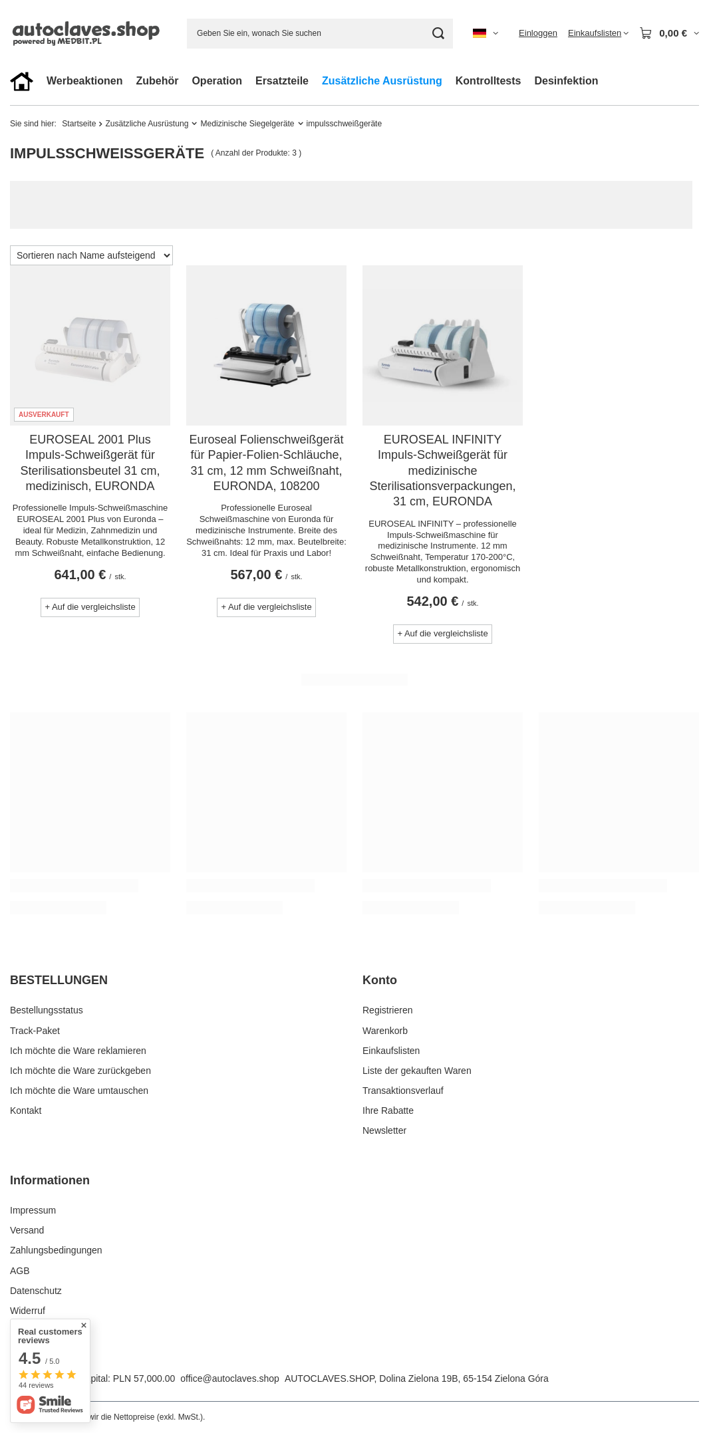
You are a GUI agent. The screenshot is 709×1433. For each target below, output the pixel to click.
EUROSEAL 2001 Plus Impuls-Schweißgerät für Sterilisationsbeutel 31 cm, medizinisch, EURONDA (90, 463)
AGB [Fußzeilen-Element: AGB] (20, 1270)
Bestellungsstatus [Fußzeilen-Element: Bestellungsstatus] (46, 1010)
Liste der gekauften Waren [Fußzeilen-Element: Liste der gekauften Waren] (417, 1070)
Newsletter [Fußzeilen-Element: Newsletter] (384, 1130)
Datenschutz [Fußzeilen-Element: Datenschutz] (36, 1290)
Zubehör (157, 80)
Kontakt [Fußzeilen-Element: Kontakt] (25, 1110)
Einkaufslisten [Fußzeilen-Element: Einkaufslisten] (391, 1050)
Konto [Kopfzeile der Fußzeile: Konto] (379, 980)
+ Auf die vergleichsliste (90, 607)
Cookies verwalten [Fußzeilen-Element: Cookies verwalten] (48, 1330)
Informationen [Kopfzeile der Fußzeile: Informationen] (50, 1180)
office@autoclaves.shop (229, 1378)
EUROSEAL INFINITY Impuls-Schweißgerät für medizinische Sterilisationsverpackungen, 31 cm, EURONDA (442, 471)
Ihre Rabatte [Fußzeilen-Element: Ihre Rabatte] (388, 1110)
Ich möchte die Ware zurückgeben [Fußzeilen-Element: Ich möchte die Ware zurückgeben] (80, 1070)
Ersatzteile (282, 80)
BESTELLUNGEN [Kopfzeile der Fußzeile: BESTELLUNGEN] (59, 980)
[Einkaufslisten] (598, 33)
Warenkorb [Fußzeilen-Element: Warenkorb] (385, 1030)
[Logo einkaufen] (88, 33)
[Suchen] (438, 34)
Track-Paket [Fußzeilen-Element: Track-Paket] (35, 1030)
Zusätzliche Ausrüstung (382, 80)
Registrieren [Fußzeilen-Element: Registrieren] (387, 1010)
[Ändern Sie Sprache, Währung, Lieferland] (485, 33)
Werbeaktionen (84, 80)
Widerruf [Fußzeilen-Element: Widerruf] (27, 1310)
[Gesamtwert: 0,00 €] (669, 33)
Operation (217, 80)
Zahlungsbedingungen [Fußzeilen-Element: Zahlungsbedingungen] (56, 1250)
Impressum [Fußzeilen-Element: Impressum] (33, 1210)
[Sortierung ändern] (91, 255)
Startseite (79, 123)
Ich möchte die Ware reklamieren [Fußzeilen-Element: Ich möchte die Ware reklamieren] (78, 1050)
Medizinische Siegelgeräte (247, 123)
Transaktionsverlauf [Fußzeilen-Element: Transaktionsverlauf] (403, 1090)
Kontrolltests (488, 80)
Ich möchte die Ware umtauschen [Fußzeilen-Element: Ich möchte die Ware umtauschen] (79, 1090)
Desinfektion (566, 80)
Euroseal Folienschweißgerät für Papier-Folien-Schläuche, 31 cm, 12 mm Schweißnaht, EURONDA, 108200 (266, 463)
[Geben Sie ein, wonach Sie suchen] (320, 34)
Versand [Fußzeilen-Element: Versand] (27, 1230)
